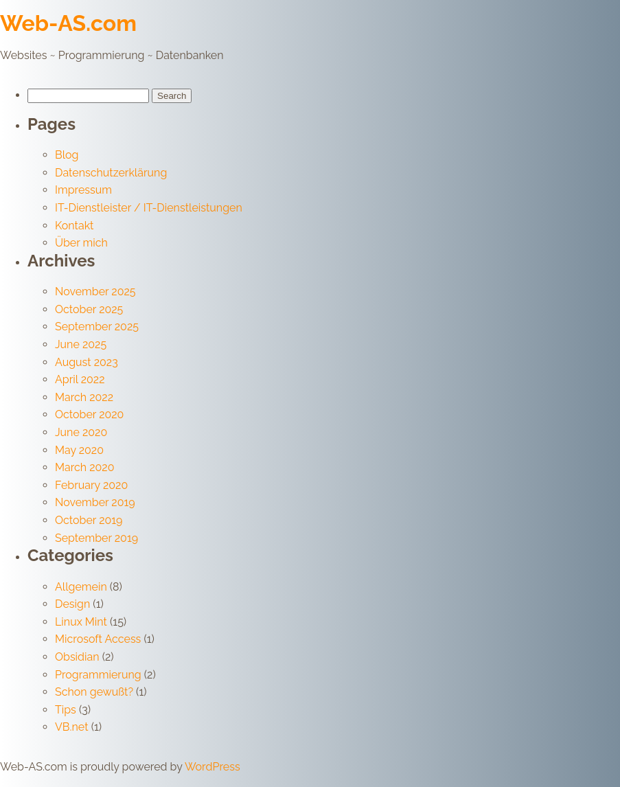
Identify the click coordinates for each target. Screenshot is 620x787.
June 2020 (81, 432)
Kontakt (74, 225)
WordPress (212, 766)
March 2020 (84, 467)
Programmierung (98, 674)
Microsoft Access (98, 639)
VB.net (72, 726)
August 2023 (86, 362)
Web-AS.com (68, 23)
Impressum (83, 189)
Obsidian (77, 656)
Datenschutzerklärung (111, 172)
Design (72, 604)
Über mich (81, 242)
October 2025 (89, 309)
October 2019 (88, 520)
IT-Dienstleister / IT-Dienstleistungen (148, 207)
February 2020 (91, 485)
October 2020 (89, 414)
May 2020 (79, 450)
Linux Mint (81, 621)
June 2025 (80, 344)
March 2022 (84, 397)
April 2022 (80, 379)
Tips (65, 709)
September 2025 (97, 326)
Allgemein (81, 586)
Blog (66, 154)
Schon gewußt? (94, 691)
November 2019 (95, 502)
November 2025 (95, 291)
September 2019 (96, 538)
